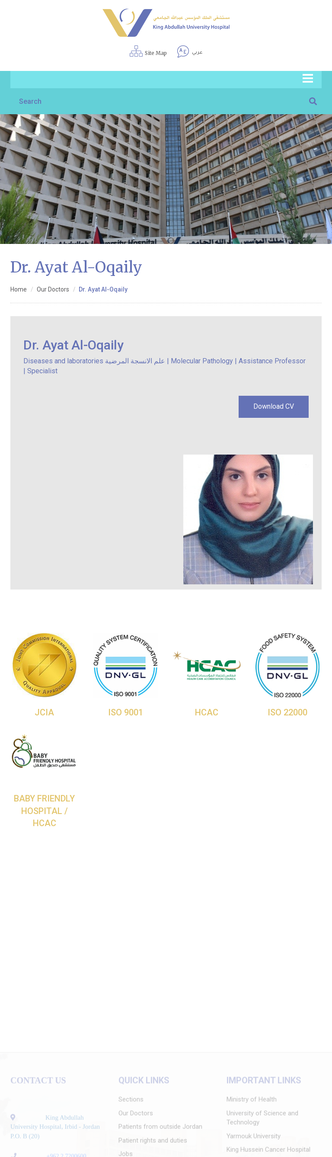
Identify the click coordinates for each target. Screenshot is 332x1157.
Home (18, 289)
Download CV (273, 406)
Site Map (156, 53)
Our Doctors (53, 289)
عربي (197, 52)
